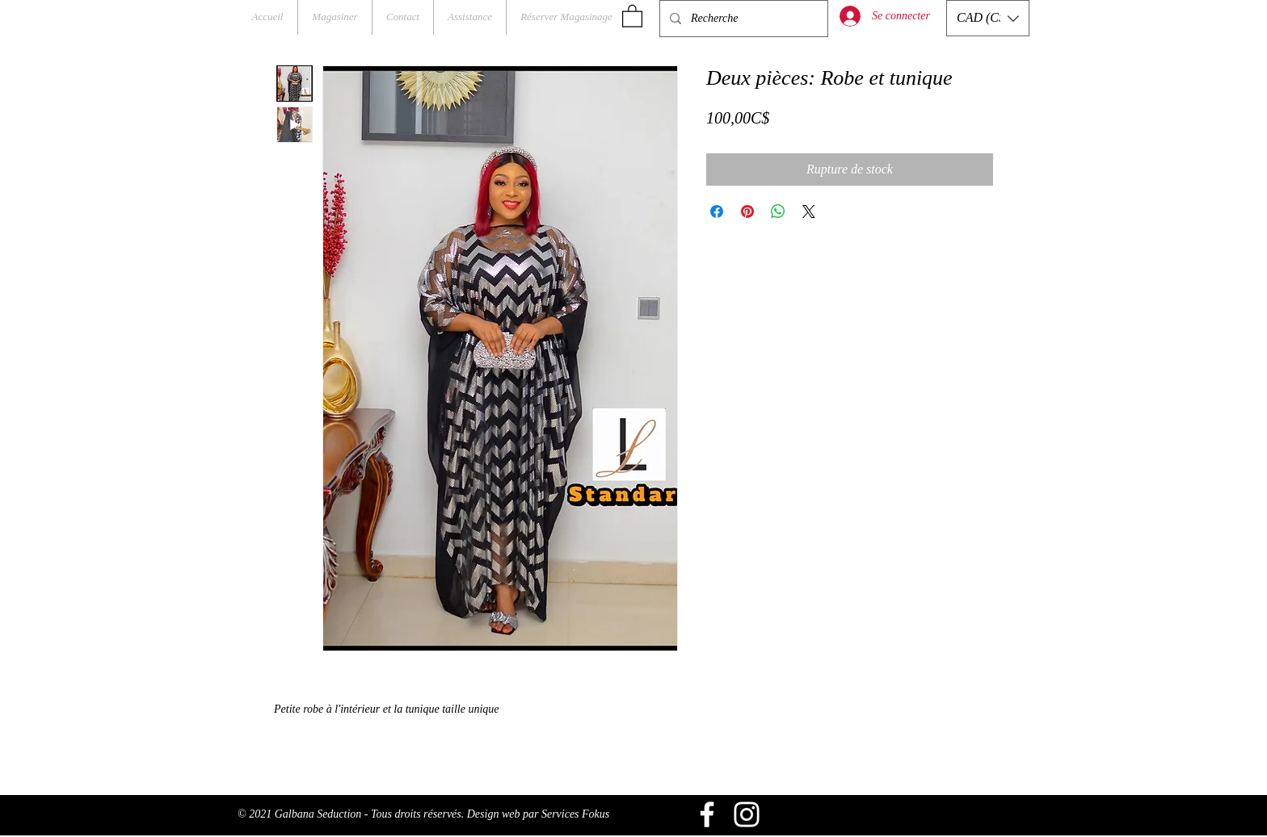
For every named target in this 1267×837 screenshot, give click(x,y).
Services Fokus (575, 814)
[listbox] (987, 18)
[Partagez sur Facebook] (716, 211)
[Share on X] (809, 211)
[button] (632, 15)
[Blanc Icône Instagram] (747, 814)
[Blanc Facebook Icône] (707, 814)
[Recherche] (742, 18)
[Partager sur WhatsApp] (778, 211)
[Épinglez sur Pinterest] (747, 211)
